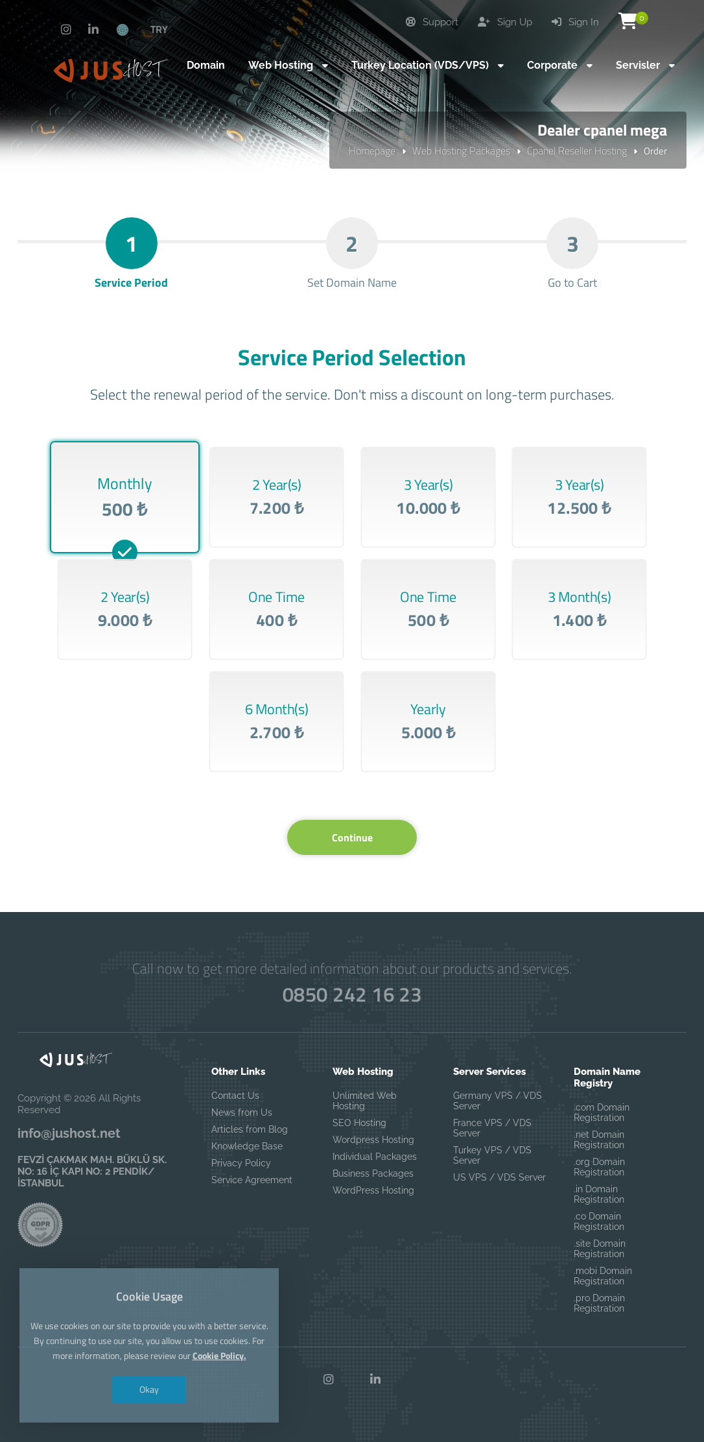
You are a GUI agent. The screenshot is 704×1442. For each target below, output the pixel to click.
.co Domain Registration (599, 1221)
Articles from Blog (249, 1129)
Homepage (372, 150)
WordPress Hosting (373, 1190)
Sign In (575, 22)
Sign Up (505, 22)
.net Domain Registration (599, 1139)
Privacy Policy (241, 1163)
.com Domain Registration (601, 1112)
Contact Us (235, 1095)
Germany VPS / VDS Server (497, 1100)
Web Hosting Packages (461, 150)
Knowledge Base (247, 1146)
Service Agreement (251, 1180)
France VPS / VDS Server (492, 1128)
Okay (149, 1389)
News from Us (241, 1112)
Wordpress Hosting (373, 1140)
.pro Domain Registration (599, 1303)
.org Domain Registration (599, 1167)
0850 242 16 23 (352, 994)
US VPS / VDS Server (499, 1177)
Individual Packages (375, 1156)
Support (432, 22)
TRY (159, 29)
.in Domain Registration (599, 1194)
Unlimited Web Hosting (365, 1100)
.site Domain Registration (600, 1248)
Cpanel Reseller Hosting (577, 150)
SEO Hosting (359, 1123)
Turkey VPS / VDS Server (492, 1155)
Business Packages (373, 1173)
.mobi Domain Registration (603, 1276)
